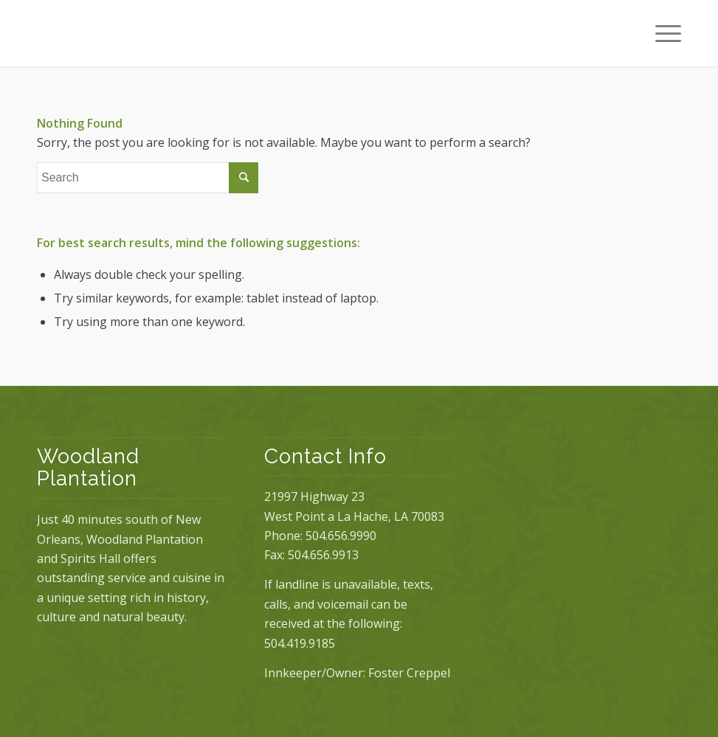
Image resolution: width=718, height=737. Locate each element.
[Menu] (661, 33)
